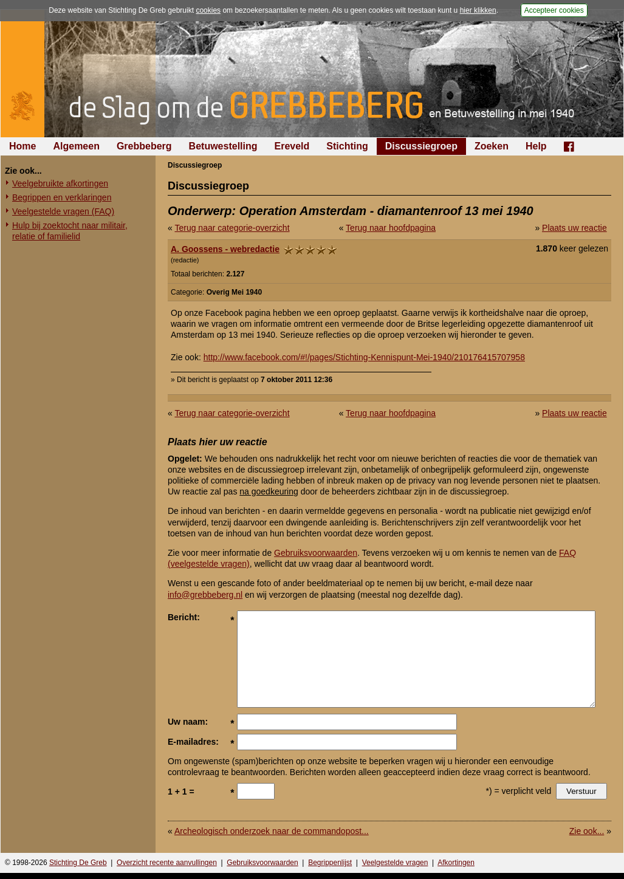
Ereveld (292, 146)
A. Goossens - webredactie (225, 249)
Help (536, 146)
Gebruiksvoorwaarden (315, 553)
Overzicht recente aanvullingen (167, 862)
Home (22, 146)
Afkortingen (456, 862)
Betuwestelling (223, 146)
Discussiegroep (421, 146)
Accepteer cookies (554, 10)
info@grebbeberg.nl (205, 595)
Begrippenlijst (330, 862)
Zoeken (492, 146)
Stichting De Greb (78, 862)
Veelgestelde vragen (395, 862)
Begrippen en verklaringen (61, 197)
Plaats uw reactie (574, 228)
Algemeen (76, 146)
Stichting (347, 146)
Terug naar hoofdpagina (391, 228)
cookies (208, 10)
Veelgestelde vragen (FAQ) (63, 211)
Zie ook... (587, 831)
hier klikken (478, 10)
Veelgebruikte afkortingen (60, 183)
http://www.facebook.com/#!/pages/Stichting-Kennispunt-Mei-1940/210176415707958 (364, 357)
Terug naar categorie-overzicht (231, 228)
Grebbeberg (144, 146)
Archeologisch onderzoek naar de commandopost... (271, 831)
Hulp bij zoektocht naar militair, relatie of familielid (70, 231)
